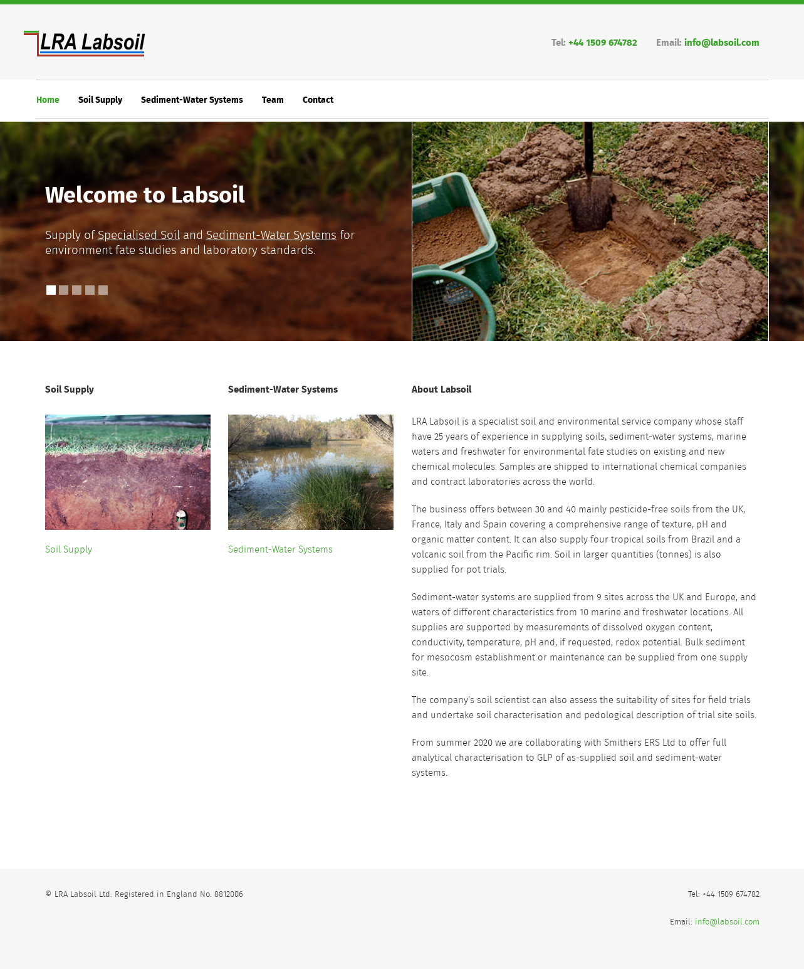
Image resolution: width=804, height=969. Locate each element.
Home (48, 100)
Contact (318, 100)
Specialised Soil (139, 235)
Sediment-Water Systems (192, 100)
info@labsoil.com (722, 43)
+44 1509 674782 (602, 43)
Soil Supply (100, 100)
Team (273, 100)
